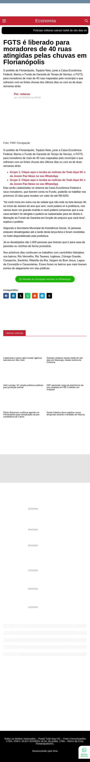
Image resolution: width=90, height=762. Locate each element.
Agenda (7, 657)
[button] (6, 296)
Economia (8, 643)
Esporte (7, 636)
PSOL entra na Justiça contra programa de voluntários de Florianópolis (51, 601)
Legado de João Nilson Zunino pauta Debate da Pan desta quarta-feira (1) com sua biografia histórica (56, 503)
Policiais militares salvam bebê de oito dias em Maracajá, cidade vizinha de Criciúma (65, 360)
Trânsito (7, 647)
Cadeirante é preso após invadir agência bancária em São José (22, 359)
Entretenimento (11, 654)
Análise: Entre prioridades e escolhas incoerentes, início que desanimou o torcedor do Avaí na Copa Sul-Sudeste (55, 522)
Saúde (6, 650)
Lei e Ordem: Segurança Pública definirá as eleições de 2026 (56, 539)
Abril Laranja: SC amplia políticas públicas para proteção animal (23, 386)
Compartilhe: (11, 290)
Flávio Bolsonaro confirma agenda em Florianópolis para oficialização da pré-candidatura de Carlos (21, 414)
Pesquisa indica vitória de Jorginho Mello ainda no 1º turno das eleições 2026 (57, 583)
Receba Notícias (84, 755)
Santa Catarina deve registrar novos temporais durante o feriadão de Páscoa (66, 413)
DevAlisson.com (59, 759)
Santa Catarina (11, 629)
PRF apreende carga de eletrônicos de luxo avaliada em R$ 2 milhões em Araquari (65, 387)
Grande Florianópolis (14, 625)
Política (7, 639)
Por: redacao (22, 94)
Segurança (9, 632)
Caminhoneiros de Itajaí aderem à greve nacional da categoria (56, 564)
